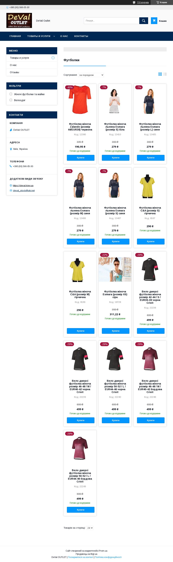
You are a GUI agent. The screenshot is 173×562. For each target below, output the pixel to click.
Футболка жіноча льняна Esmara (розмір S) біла (115, 127)
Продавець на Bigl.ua (86, 554)
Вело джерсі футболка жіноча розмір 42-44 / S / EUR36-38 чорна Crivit (150, 297)
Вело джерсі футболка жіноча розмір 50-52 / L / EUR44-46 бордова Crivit (80, 476)
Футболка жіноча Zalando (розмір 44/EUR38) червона (80, 127)
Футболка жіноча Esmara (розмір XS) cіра (115, 294)
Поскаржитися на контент (80, 557)
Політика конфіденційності (108, 557)
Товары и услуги (38, 36)
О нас (64, 36)
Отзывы (14, 72)
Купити (80, 157)
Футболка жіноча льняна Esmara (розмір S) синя (115, 210)
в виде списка (165, 74)
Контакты (81, 36)
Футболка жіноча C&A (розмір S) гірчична (150, 210)
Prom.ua (103, 551)
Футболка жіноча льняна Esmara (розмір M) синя (80, 210)
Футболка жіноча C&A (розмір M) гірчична (80, 294)
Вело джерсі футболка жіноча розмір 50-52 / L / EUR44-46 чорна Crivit (115, 386)
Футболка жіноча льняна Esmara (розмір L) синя (150, 127)
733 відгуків (143, 2)
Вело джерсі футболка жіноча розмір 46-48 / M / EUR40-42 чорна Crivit (80, 386)
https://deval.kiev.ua (23, 185)
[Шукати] (143, 20)
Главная (15, 36)
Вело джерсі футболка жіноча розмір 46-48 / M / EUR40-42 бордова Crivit (150, 386)
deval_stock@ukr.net (24, 190)
